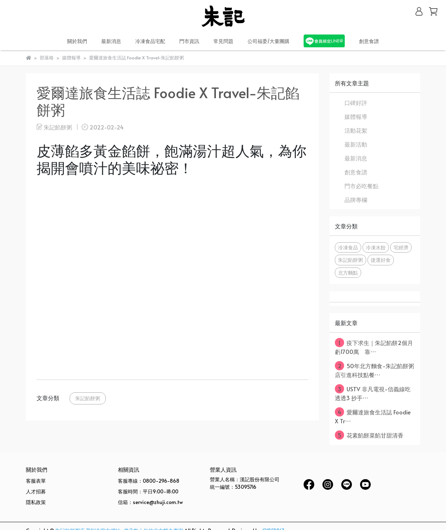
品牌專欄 (355, 199)
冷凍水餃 (376, 247)
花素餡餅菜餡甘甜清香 (369, 435)
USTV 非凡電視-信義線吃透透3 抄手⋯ (372, 393)
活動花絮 (355, 130)
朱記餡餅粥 (87, 398)
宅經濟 (400, 247)
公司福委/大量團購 (268, 41)
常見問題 (223, 41)
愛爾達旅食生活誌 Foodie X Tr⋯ (372, 416)
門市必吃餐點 (361, 186)
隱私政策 (36, 502)
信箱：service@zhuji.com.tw (150, 502)
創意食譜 (369, 41)
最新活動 (355, 144)
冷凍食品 (348, 247)
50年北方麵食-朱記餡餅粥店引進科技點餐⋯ (374, 369)
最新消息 (355, 158)
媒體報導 (355, 116)
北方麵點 (348, 272)
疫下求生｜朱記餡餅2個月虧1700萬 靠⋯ (374, 346)
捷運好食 (381, 259)
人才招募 (36, 491)
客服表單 (36, 480)
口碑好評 (355, 102)
